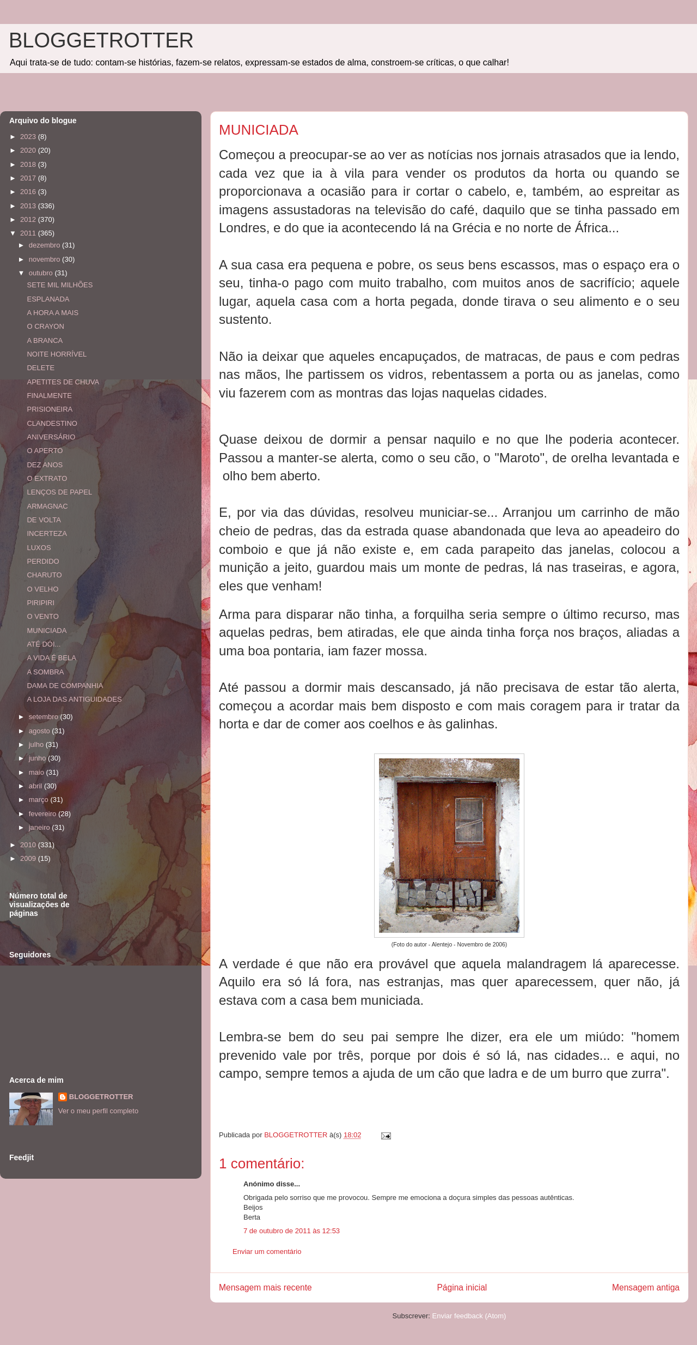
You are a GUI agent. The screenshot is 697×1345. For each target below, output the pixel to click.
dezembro (45, 245)
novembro (45, 259)
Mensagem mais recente (265, 1287)
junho (38, 758)
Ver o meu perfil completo (98, 1111)
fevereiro (43, 814)
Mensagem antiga (646, 1287)
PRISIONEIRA (49, 409)
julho (37, 744)
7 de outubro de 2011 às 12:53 (291, 1231)
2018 (29, 164)
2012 (29, 219)
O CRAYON (45, 326)
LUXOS (39, 548)
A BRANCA (45, 340)
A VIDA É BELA (51, 658)
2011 (29, 233)
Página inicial (462, 1287)
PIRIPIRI (40, 603)
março (40, 799)
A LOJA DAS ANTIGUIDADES (74, 699)
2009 (29, 858)
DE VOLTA (43, 520)
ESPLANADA (48, 299)
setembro (44, 717)
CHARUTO (44, 575)
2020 (29, 150)
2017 (29, 178)
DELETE (40, 368)
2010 (29, 845)
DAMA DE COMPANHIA (65, 685)
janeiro (40, 827)
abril (36, 786)
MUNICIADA (46, 630)
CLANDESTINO (52, 423)
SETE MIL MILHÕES (60, 285)
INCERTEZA (46, 533)
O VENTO (42, 616)
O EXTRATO (47, 478)
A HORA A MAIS (52, 313)
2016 (29, 192)
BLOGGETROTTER (101, 40)
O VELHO (42, 589)
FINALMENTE (49, 395)
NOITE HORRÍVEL (57, 354)
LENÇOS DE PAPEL (59, 492)
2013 (29, 206)
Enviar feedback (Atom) (469, 1316)
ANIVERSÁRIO (51, 437)
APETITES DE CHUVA (63, 382)
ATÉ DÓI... (43, 644)
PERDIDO (43, 561)
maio (37, 772)
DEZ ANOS (45, 465)
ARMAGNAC (47, 506)
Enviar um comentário (267, 1251)
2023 (29, 136)
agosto (40, 731)
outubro (42, 273)
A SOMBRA (45, 672)
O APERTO (45, 451)
